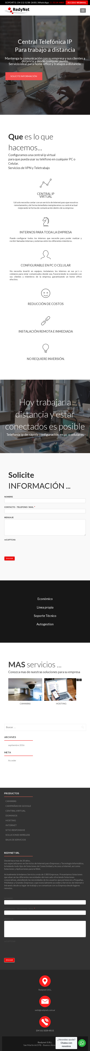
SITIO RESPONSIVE (15, 830)
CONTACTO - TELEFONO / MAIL (19, 529)
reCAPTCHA (10, 562)
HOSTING (61, 727)
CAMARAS (25, 727)
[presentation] (25, 569)
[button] (80, 703)
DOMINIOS (11, 815)
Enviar (9, 581)
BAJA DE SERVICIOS (16, 839)
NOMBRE (8, 519)
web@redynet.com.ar (45, 1010)
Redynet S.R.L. (45, 989)
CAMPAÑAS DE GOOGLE (18, 806)
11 (57, 2)
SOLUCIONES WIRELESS (18, 834)
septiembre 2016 (16, 768)
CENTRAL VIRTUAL (15, 810)
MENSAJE (9, 540)
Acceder (12, 784)
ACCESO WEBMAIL (77, 2)
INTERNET (11, 825)
